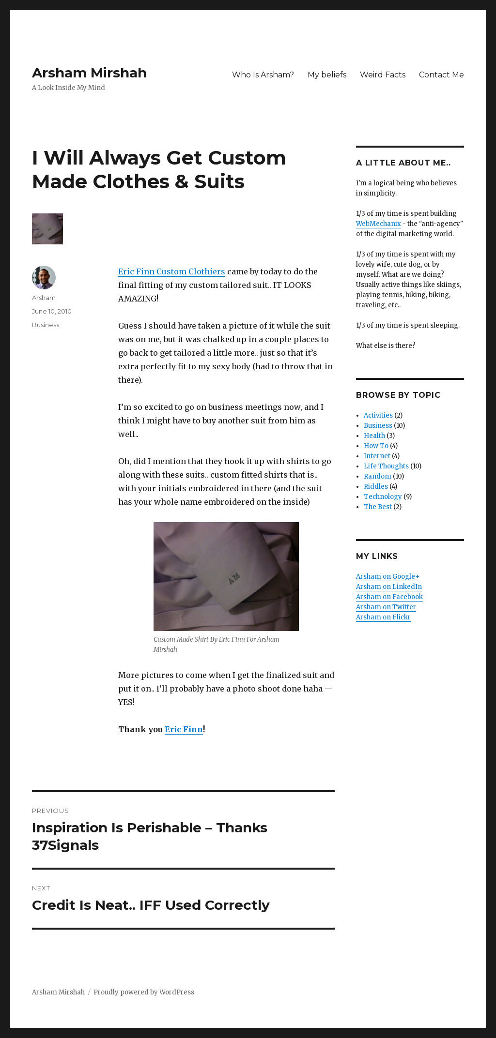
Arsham (44, 297)
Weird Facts (382, 74)
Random (377, 476)
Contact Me (441, 74)
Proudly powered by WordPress (143, 992)
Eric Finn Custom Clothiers (171, 271)
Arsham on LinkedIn (389, 587)
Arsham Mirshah (89, 72)
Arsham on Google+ (387, 576)
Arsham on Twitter (386, 607)
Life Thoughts (386, 466)
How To (376, 446)
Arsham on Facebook (389, 597)
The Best (378, 507)
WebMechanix (378, 224)
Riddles (376, 486)
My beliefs (327, 74)
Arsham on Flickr (383, 617)
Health (374, 436)
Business (45, 325)
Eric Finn (184, 729)
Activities (378, 415)
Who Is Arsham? (263, 74)
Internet (377, 456)
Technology (383, 497)
